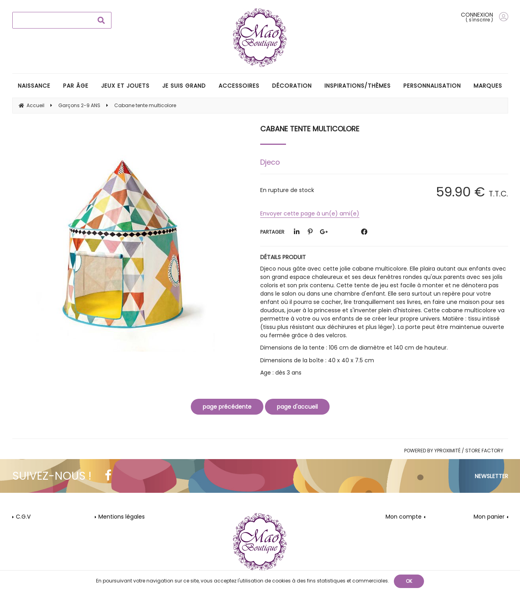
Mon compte (404, 517)
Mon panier (489, 517)
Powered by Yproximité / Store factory (453, 450)
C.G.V (23, 517)
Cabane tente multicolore (309, 129)
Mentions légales (121, 517)
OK (409, 581)
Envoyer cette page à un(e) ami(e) (309, 213)
